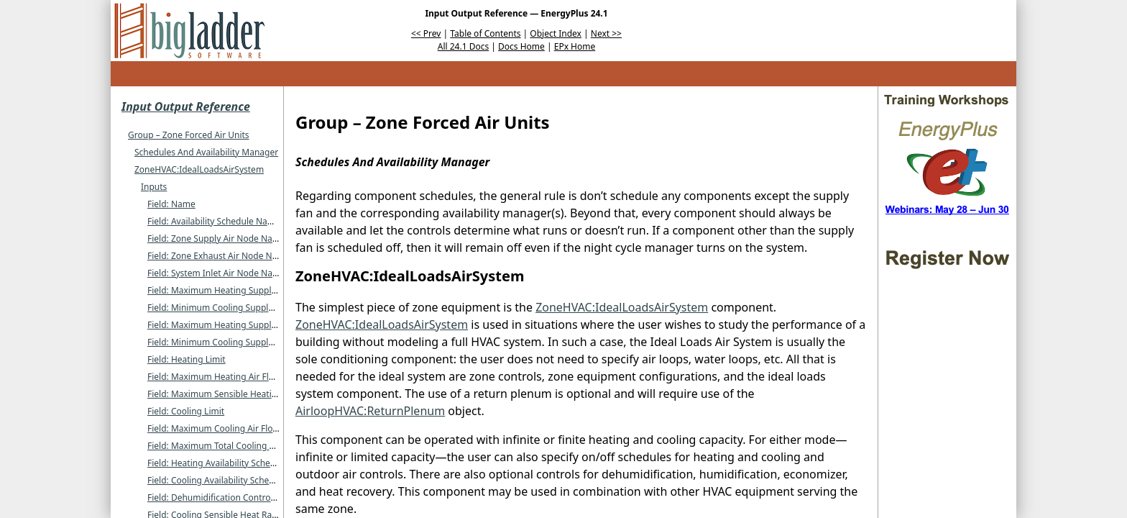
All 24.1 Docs (463, 46)
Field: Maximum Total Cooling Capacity (225, 446)
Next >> (606, 33)
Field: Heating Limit (186, 359)
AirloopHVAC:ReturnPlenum (370, 411)
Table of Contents (485, 33)
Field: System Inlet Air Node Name (216, 273)
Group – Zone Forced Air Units (188, 135)
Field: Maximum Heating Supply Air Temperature (245, 290)
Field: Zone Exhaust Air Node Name (218, 256)
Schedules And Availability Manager (206, 152)
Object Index (555, 33)
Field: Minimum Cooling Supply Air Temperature (244, 307)
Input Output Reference (185, 106)
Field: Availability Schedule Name (213, 221)
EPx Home (575, 46)
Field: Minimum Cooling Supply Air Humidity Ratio (248, 342)
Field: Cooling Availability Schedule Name (230, 480)
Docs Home (521, 46)
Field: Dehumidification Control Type (220, 497)
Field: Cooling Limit (185, 411)
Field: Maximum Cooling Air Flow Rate (223, 428)
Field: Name (171, 204)
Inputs (154, 187)
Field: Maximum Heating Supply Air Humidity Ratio (249, 325)
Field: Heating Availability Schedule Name (230, 463)
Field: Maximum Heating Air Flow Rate (224, 377)
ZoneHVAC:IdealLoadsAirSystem (199, 169)
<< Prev (426, 33)
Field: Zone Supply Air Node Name (216, 238)
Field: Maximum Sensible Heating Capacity (232, 394)
